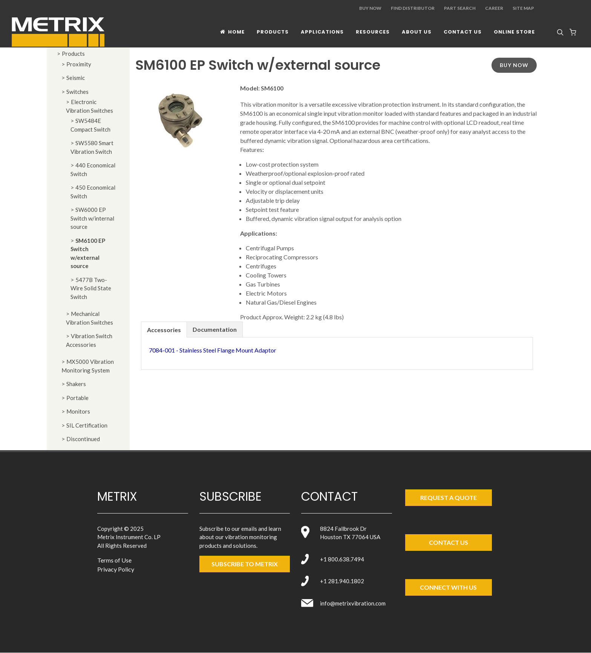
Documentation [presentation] (215, 329)
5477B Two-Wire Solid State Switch (90, 288)
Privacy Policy (115, 569)
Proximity (78, 64)
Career (494, 8)
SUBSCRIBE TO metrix (244, 563)
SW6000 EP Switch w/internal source (92, 218)
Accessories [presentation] (164, 329)
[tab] (164, 329)
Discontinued (83, 438)
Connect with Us (448, 587)
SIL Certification (86, 425)
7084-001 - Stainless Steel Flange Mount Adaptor (212, 350)
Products (73, 53)
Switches (77, 91)
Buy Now (370, 8)
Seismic (75, 77)
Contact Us (448, 542)
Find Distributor (413, 8)
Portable (77, 397)
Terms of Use (114, 560)
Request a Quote (448, 497)
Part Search (460, 8)
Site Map (523, 8)
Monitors (78, 411)
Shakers (76, 383)
